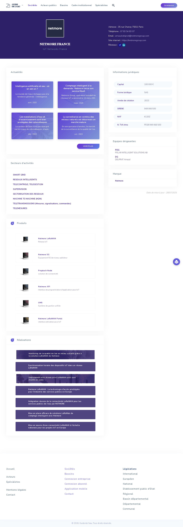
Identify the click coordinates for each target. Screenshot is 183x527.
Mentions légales (16, 489)
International (130, 473)
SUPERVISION (20, 189)
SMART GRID (19, 175)
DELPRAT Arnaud (122, 159)
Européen (128, 478)
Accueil (10, 468)
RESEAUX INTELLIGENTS (25, 179)
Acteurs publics (49, 5)
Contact (10, 494)
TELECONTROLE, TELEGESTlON (28, 184)
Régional (128, 493)
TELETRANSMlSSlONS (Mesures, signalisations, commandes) (42, 203)
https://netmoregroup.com (134, 40)
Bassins (64, 5)
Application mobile (76, 488)
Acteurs (10, 476)
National (128, 483)
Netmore (119, 181)
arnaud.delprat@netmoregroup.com (132, 35)
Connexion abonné (76, 483)
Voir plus (88, 146)
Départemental (132, 503)
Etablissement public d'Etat (139, 488)
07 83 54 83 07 (127, 31)
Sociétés (32, 5)
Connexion (169, 5)
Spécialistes (101, 5)
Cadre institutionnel (82, 5)
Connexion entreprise (77, 478)
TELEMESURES (20, 208)
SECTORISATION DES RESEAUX (28, 194)
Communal (129, 508)
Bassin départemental (135, 498)
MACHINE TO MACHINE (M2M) (27, 198)
